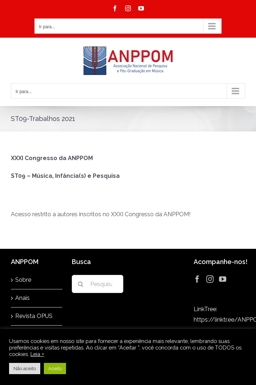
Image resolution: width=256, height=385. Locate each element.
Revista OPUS (34, 316)
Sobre (23, 279)
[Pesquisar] (81, 284)
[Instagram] (210, 279)
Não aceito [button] (24, 368)
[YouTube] (222, 279)
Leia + (37, 354)
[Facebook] (197, 279)
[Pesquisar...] (97, 284)
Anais (22, 297)
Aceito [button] (55, 368)
